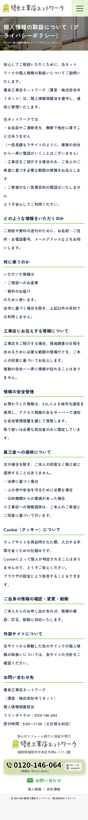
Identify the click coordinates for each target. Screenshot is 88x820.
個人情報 (34, 789)
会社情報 (53, 789)
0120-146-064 (45, 715)
